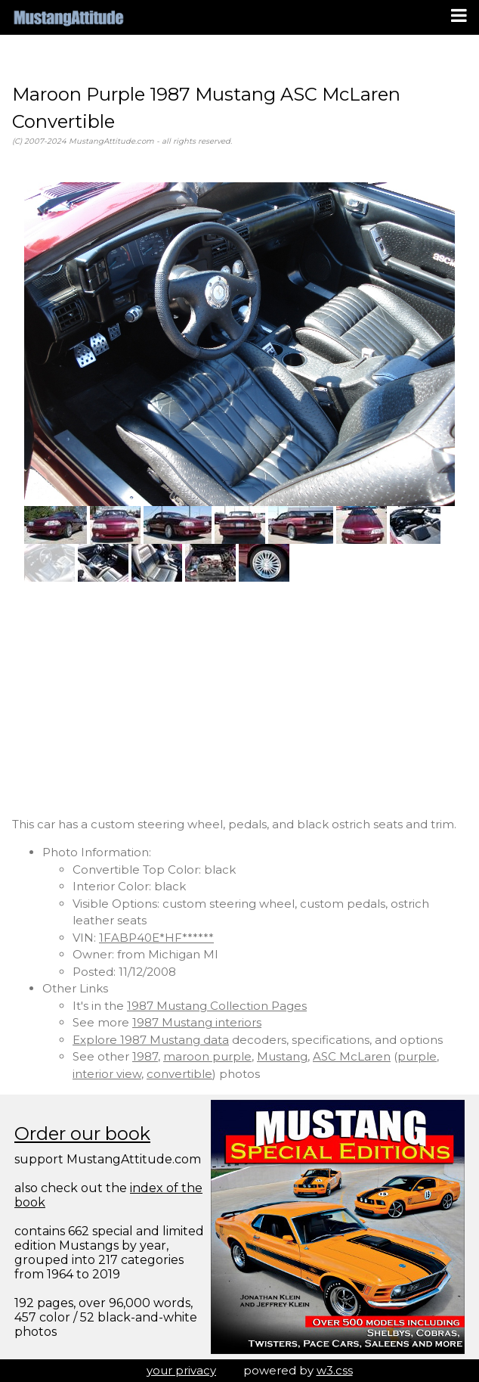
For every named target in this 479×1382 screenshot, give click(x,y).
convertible (179, 1074)
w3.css (335, 1370)
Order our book (82, 1133)
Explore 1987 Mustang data (151, 1040)
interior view (107, 1074)
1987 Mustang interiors (196, 1022)
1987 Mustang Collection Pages (217, 1005)
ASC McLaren (352, 1056)
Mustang (282, 1056)
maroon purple (207, 1056)
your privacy (181, 1370)
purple (417, 1056)
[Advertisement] (239, 699)
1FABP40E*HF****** (156, 937)
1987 (145, 1056)
